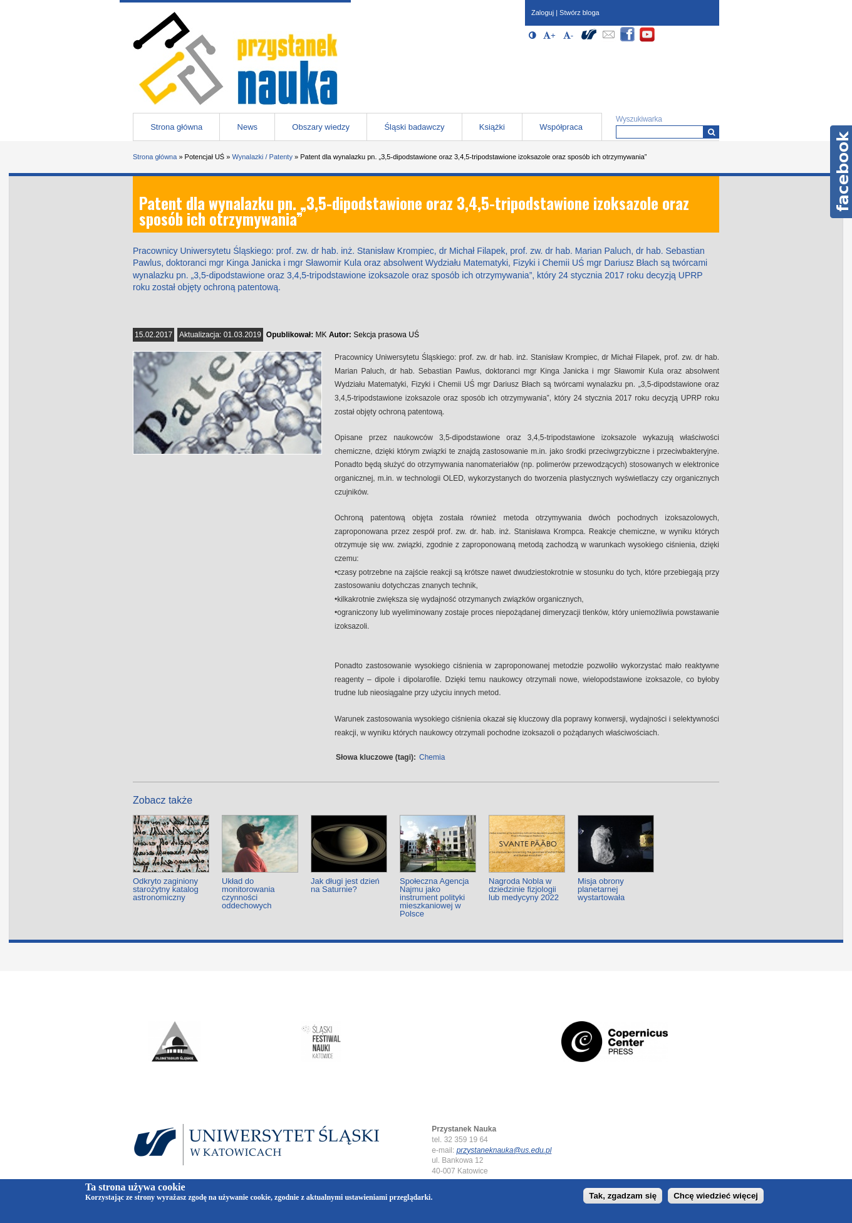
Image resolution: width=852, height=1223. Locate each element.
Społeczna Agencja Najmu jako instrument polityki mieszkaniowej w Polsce (434, 897)
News (247, 127)
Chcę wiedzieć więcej (715, 1195)
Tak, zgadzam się (623, 1195)
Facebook (841, 171)
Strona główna (176, 127)
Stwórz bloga (579, 12)
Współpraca (561, 127)
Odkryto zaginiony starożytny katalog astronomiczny (166, 889)
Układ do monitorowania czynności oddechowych (248, 893)
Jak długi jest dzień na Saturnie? (345, 885)
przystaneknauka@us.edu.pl (504, 1150)
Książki (492, 127)
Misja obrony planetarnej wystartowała (601, 889)
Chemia (432, 757)
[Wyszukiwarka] (711, 132)
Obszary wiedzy (321, 127)
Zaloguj (542, 12)
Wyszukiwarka (639, 119)
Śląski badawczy (414, 127)
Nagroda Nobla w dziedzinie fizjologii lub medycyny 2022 (524, 889)
